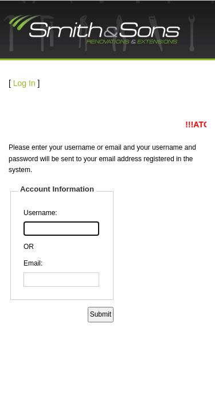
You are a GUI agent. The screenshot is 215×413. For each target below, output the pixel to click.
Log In (24, 83)
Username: (40, 213)
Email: (33, 263)
